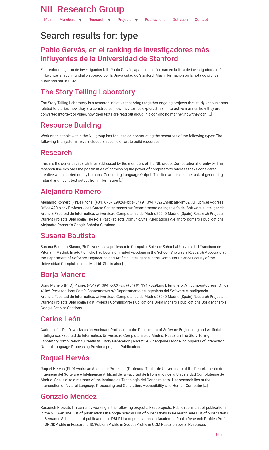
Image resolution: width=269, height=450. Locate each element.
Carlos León (61, 318)
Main (48, 19)
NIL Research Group (82, 9)
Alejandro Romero (71, 191)
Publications (155, 19)
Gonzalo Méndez (69, 396)
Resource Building (71, 125)
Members (67, 19)
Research (96, 19)
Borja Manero (63, 274)
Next (222, 435)
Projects (124, 19)
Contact (201, 19)
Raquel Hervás (65, 357)
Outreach (180, 19)
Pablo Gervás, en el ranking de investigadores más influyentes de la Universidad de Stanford (125, 54)
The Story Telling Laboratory (88, 91)
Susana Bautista (68, 235)
